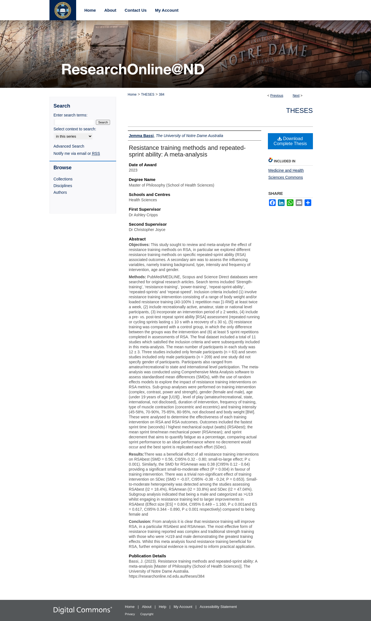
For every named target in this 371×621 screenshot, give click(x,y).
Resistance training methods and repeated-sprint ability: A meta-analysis (187, 151)
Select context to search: (75, 129)
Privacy (130, 614)
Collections (63, 179)
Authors (60, 192)
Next (296, 96)
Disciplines (63, 185)
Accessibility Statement (218, 607)
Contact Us (136, 10)
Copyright (146, 614)
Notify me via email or (77, 153)
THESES (147, 94)
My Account (183, 607)
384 (161, 94)
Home (132, 94)
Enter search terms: (71, 115)
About (147, 607)
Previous (276, 96)
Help (163, 607)
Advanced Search (69, 146)
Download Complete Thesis (290, 141)
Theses (299, 110)
